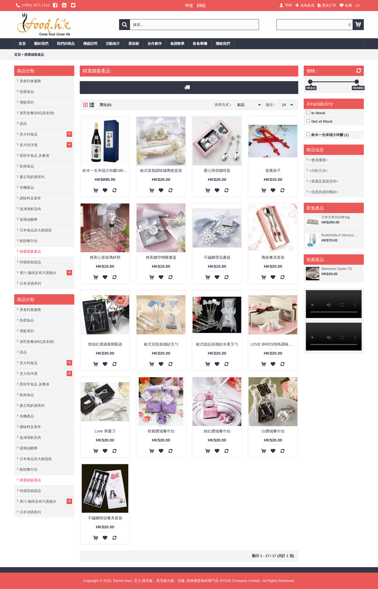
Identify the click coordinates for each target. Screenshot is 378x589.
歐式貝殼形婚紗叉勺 (161, 344)
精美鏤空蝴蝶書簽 (161, 257)
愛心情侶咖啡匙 (217, 170)
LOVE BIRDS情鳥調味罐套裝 (273, 344)
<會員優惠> (318, 160)
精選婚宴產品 (34, 55)
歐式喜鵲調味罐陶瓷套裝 (161, 170)
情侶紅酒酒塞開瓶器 (105, 344)
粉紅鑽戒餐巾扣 (217, 431)
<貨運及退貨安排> (323, 181)
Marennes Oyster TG (336, 269)
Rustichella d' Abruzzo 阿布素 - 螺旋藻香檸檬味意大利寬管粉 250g (341, 235)
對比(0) (105, 105)
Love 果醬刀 (104, 431)
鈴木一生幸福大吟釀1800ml (105, 170)
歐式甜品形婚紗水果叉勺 (217, 344)
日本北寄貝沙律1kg (335, 217)
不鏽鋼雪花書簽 (217, 257)
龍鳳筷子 (273, 170)
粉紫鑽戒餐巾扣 (161, 431)
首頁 (17, 55)
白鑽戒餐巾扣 (273, 431)
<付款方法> (318, 171)
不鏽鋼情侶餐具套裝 (105, 518)
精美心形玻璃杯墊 (105, 257)
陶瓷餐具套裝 (273, 257)
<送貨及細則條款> (323, 192)
